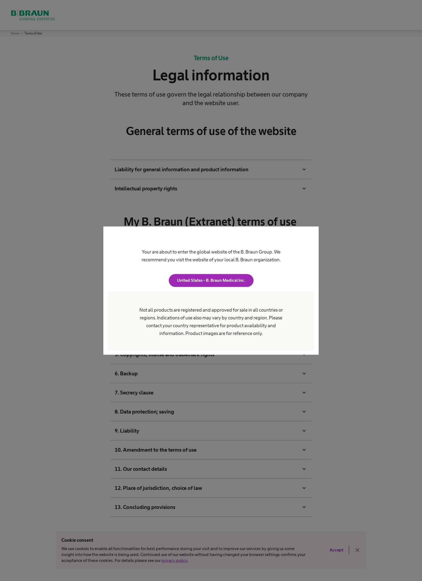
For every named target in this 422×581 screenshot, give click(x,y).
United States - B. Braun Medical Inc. (211, 280)
